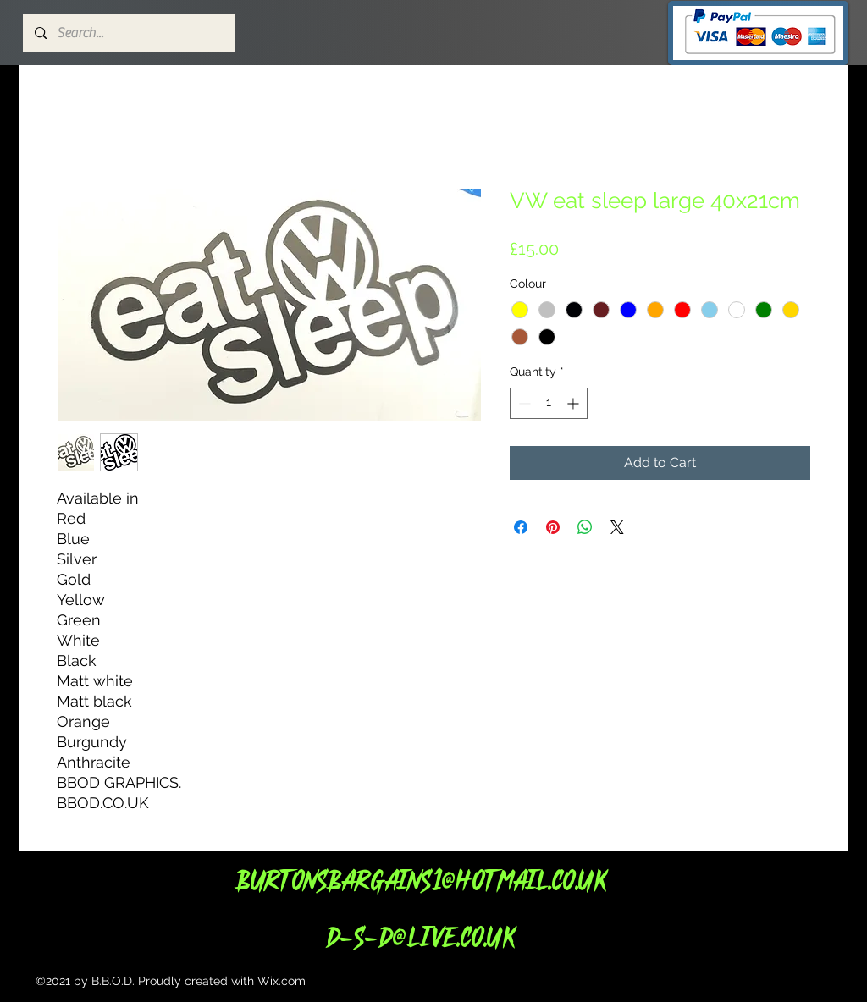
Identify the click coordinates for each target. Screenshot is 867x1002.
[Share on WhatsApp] (585, 527)
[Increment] (574, 403)
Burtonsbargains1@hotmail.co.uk (420, 879)
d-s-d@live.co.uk (420, 936)
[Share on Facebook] (521, 527)
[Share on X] (617, 527)
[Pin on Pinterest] (553, 527)
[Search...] (128, 33)
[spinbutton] (548, 403)
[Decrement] (522, 403)
